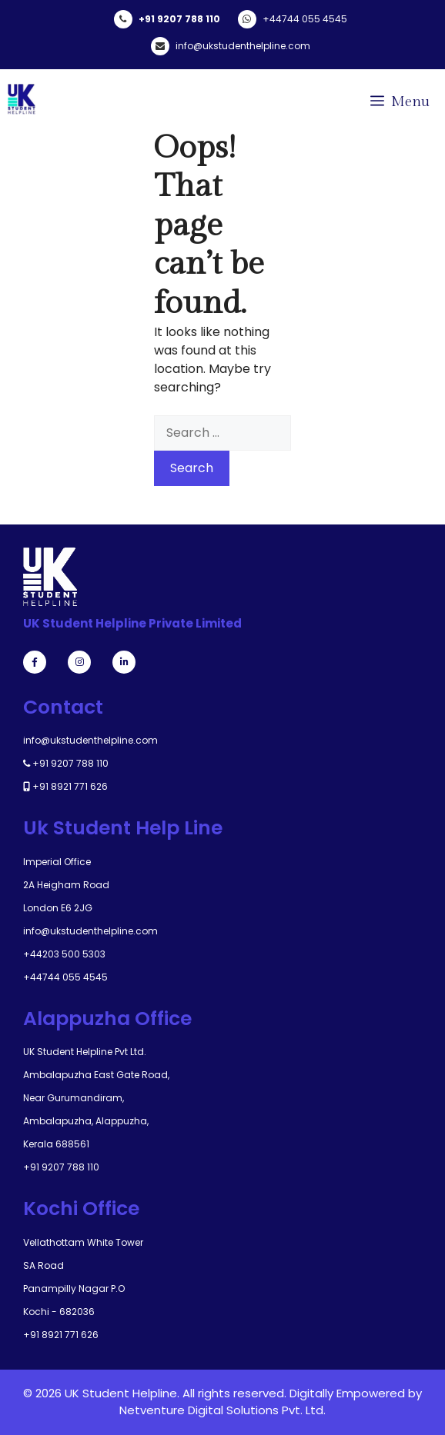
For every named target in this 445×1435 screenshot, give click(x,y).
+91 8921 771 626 (70, 786)
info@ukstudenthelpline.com (243, 45)
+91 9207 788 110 (179, 18)
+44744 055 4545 (305, 18)
